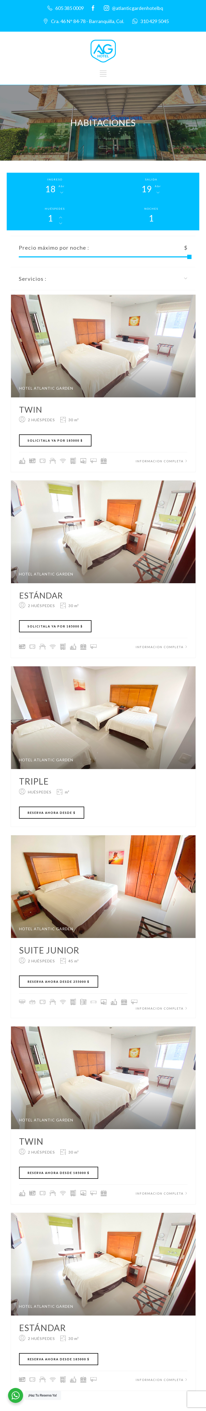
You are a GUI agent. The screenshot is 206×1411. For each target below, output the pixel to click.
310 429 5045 (154, 21)
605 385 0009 (69, 8)
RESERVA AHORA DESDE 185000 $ (59, 1172)
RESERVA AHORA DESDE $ (52, 812)
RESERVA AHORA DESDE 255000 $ (59, 981)
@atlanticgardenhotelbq (137, 8)
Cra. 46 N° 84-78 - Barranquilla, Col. (87, 21)
